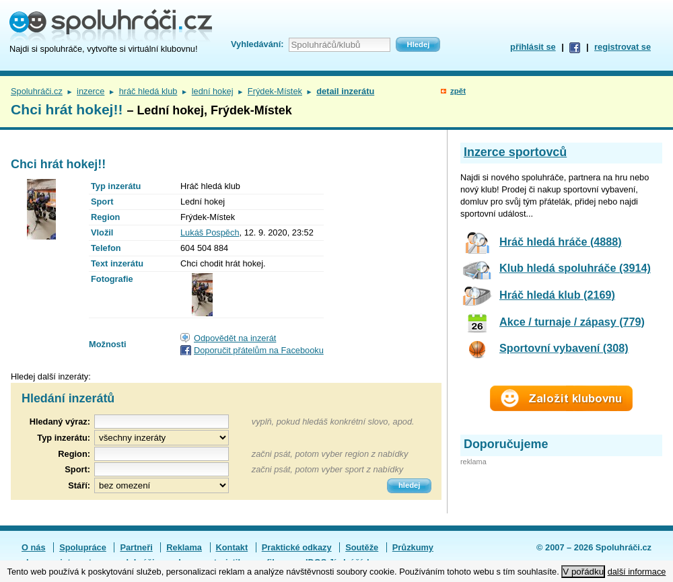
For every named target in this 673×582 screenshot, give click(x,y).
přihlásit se (533, 47)
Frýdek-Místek (275, 91)
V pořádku (583, 572)
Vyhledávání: (257, 44)
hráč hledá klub (148, 91)
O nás (34, 547)
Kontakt (232, 547)
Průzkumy (412, 547)
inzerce (90, 91)
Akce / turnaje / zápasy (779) (572, 322)
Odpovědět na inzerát (235, 338)
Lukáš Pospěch (210, 232)
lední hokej (213, 91)
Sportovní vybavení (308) (564, 348)
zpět (458, 91)
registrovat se (622, 47)
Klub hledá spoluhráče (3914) (575, 268)
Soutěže (361, 547)
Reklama (184, 547)
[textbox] (161, 454)
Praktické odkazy (297, 547)
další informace (637, 572)
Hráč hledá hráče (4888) (560, 241)
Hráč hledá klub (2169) (557, 295)
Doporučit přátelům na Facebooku (259, 350)
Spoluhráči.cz (37, 91)
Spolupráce (82, 547)
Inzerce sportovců (515, 152)
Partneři (136, 547)
